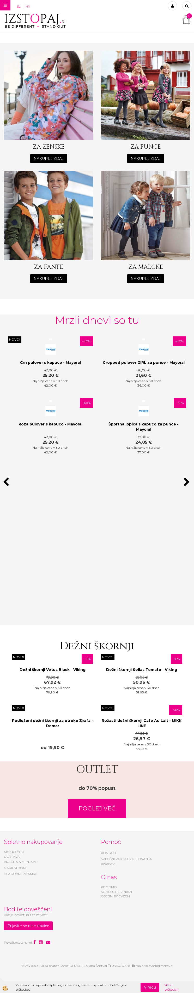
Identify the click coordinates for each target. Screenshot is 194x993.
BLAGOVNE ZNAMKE (20, 874)
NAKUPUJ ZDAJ (49, 158)
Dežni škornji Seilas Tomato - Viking (141, 669)
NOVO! (14, 339)
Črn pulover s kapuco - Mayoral (50, 362)
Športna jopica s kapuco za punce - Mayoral (143, 427)
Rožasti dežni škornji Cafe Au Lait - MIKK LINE (141, 723)
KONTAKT (108, 853)
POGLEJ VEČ (97, 808)
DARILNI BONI (15, 868)
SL (18, 6)
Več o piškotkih (172, 987)
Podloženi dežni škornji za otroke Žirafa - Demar (52, 723)
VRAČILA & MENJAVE (20, 862)
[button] (187, 482)
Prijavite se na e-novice (28, 926)
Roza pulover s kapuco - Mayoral (50, 424)
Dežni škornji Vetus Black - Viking (53, 669)
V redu (150, 987)
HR (28, 6)
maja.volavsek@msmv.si (154, 966)
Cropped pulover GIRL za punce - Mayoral (144, 362)
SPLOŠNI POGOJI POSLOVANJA (126, 859)
